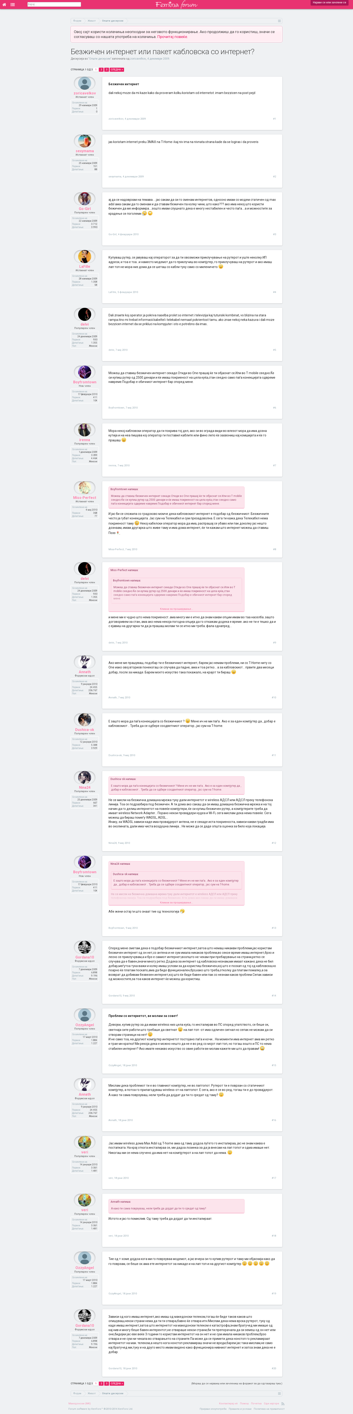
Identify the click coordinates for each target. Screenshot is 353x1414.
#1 (274, 118)
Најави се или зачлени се (329, 2)
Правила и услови (240, 1408)
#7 (274, 465)
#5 (274, 349)
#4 (274, 292)
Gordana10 (84, 966)
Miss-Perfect (84, 506)
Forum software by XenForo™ (100, 1408)
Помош (244, 1403)
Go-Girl (85, 217)
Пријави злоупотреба (213, 1408)
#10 (274, 697)
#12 (274, 843)
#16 (274, 1120)
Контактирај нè (228, 1403)
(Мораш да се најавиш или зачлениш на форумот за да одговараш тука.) (236, 1383)
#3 (274, 234)
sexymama (85, 159)
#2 (274, 176)
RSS (283, 1403)
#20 (274, 1368)
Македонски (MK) (79, 1403)
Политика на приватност (269, 1408)
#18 (274, 1235)
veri (84, 1161)
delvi (85, 333)
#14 (274, 995)
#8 (274, 549)
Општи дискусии (100, 58)
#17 (274, 1178)
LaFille (84, 275)
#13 (274, 928)
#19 (274, 1293)
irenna (84, 448)
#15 (274, 1065)
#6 (274, 407)
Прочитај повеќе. (172, 36)
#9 (274, 642)
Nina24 (85, 796)
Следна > (117, 69)
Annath (85, 680)
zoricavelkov (138, 58)
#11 (274, 755)
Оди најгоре (271, 1403)
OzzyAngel (84, 1033)
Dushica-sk (84, 738)
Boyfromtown (84, 391)
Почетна (256, 1403)
